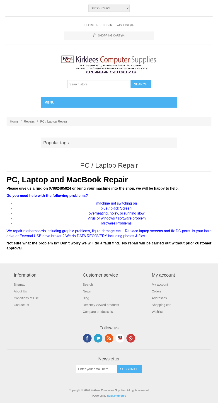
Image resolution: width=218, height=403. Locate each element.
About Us (20, 291)
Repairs (29, 121)
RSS (109, 338)
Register (91, 25)
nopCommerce (116, 395)
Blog (86, 298)
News (87, 291)
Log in (107, 25)
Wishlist (157, 312)
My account (160, 284)
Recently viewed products (101, 305)
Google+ (130, 338)
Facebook (87, 338)
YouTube (120, 338)
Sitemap (19, 284)
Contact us (21, 305)
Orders (157, 291)
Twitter (98, 338)
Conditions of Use (26, 298)
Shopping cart (161, 305)
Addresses (159, 298)
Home (14, 121)
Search (88, 284)
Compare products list (98, 312)
